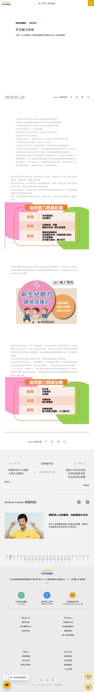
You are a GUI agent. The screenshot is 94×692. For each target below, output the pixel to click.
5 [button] (21, 556)
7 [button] (28, 556)
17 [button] (65, 556)
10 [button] (39, 556)
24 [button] (25, 559)
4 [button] (17, 556)
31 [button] (50, 559)
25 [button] (28, 559)
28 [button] (39, 559)
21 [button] (80, 556)
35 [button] (65, 559)
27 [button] (36, 559)
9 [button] (36, 556)
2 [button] (10, 556)
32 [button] (54, 559)
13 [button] (50, 556)
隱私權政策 (58, 685)
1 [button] (6, 556)
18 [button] (69, 556)
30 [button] (47, 559)
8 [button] (32, 556)
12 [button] (47, 556)
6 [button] (25, 556)
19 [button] (72, 556)
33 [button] (58, 559)
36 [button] (69, 559)
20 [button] (76, 556)
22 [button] (83, 556)
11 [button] (43, 556)
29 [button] (43, 559)
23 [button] (87, 556)
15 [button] (58, 556)
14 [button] (54, 556)
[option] (47, 65)
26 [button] (32, 559)
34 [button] (61, 559)
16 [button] (61, 556)
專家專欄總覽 (21, 23)
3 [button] (14, 556)
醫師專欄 (32, 23)
